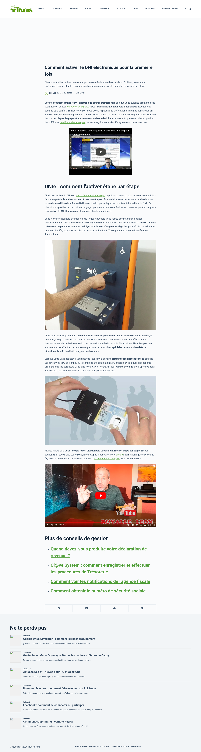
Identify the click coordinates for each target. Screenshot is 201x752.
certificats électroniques (72, 122)
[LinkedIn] (142, 608)
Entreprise (152, 9)
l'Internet (80, 93)
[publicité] (100, 40)
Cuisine (137, 9)
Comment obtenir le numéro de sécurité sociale (98, 590)
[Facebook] (59, 608)
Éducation (122, 9)
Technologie (58, 9)
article (119, 454)
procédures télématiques (107, 458)
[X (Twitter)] (86, 608)
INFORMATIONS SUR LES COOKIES (126, 746)
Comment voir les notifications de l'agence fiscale (100, 581)
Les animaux (105, 9)
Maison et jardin (172, 9)
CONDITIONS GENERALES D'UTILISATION (92, 746)
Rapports (75, 9)
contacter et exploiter (78, 106)
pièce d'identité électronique (90, 195)
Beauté (90, 9)
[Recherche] (190, 9)
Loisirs (43, 9)
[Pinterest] (114, 608)
